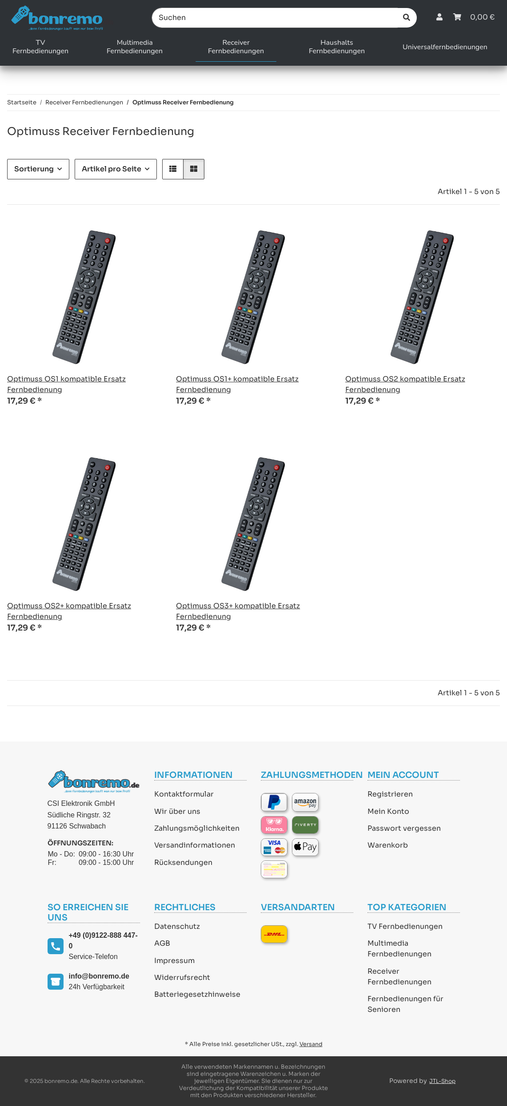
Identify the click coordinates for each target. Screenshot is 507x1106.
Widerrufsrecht (182, 977)
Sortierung (34, 169)
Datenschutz (177, 926)
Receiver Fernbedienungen (399, 977)
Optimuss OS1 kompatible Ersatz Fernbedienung (66, 384)
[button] (439, 17)
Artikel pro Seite (111, 169)
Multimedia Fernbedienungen (399, 949)
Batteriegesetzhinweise (197, 994)
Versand (311, 1044)
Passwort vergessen (404, 828)
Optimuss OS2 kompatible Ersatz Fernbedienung (405, 384)
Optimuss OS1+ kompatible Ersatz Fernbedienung (237, 384)
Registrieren (390, 794)
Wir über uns (177, 811)
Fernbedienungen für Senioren (405, 1004)
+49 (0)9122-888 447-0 (103, 941)
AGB (162, 943)
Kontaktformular (184, 794)
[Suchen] (275, 18)
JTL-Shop (442, 1081)
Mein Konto (388, 811)
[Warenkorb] (474, 17)
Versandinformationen (194, 845)
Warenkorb (387, 845)
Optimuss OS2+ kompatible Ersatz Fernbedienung (69, 611)
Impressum (174, 960)
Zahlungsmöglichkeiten (197, 828)
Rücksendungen (183, 862)
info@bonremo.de (99, 976)
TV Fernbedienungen (405, 926)
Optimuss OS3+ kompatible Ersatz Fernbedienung (238, 611)
